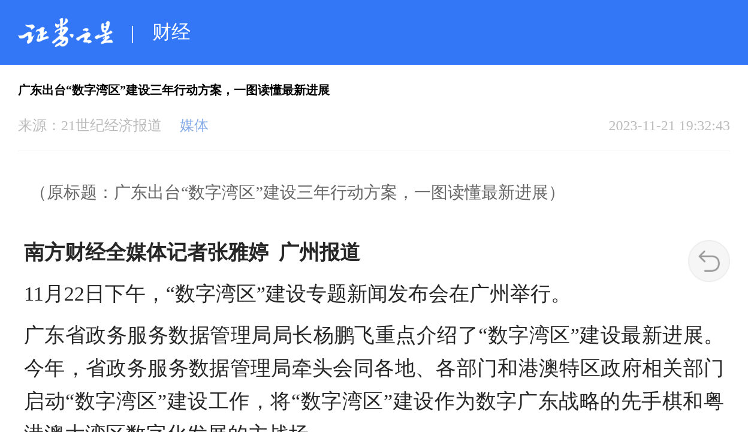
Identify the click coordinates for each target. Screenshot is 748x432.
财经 (171, 32)
